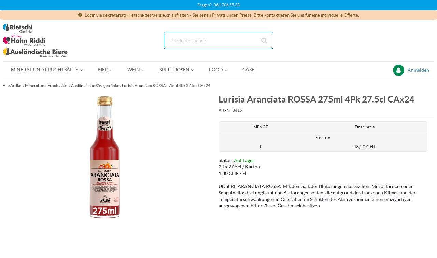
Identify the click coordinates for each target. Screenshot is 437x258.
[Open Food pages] (228, 70)
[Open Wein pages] (145, 70)
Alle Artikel (12, 85)
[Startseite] (35, 40)
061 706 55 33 (227, 5)
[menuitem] (46, 70)
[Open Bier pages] (113, 70)
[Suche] (218, 40)
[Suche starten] (264, 40)
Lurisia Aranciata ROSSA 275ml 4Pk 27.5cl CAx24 (166, 85)
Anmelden (418, 70)
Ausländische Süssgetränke (95, 85)
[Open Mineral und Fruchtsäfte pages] (83, 70)
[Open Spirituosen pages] (195, 70)
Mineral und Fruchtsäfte (46, 85)
